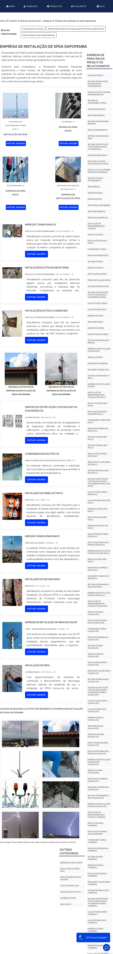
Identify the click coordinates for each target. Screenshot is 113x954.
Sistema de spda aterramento (95, 179)
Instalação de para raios (97, 241)
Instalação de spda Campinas (97, 874)
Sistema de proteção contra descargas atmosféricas (98, 146)
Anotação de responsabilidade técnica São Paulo (97, 394)
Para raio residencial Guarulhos (98, 638)
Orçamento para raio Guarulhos (98, 788)
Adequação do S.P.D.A (70, 892)
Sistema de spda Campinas (95, 858)
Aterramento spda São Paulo (99, 421)
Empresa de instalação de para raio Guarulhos (99, 762)
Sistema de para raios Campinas (98, 891)
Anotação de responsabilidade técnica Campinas (96, 814)
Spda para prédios (96, 211)
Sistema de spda (95, 261)
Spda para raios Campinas (95, 938)
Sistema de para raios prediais (98, 122)
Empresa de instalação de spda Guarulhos (99, 805)
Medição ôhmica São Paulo (97, 446)
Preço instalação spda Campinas (99, 883)
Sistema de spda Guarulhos (95, 646)
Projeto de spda (95, 234)
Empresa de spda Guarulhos (95, 718)
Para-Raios (65, 904)
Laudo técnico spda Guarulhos (97, 702)
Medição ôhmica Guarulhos (95, 655)
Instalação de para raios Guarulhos (97, 621)
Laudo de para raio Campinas (97, 921)
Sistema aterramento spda (98, 376)
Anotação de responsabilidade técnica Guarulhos (97, 603)
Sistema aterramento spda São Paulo (98, 585)
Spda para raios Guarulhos (95, 727)
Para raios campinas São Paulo (98, 568)
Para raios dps (95, 199)
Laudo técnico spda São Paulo (97, 493)
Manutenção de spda (98, 334)
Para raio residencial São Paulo (98, 429)
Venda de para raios (97, 155)
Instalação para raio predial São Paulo (98, 543)
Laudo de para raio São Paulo (99, 501)
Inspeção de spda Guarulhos (96, 735)
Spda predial (94, 186)
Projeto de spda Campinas (95, 824)
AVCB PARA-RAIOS (68, 898)
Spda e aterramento (98, 130)
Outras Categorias (69, 851)
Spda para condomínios (99, 205)
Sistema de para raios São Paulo (98, 471)
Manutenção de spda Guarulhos (98, 744)
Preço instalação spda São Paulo (99, 463)
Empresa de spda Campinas (95, 929)
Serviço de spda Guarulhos (95, 771)
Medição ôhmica (95, 268)
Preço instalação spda (99, 280)
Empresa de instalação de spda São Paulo (99, 594)
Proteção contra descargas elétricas (98, 162)
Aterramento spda (97, 249)
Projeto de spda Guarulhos (95, 613)
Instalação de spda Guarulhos (97, 663)
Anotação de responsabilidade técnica (96, 226)
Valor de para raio (96, 109)
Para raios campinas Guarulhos (98, 780)
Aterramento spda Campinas (97, 841)
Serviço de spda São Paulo (97, 560)
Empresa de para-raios (71, 862)
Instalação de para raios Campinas (97, 832)
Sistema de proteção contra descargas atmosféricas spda (98, 294)
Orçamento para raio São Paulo (98, 577)
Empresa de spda (95, 315)
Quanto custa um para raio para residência (99, 171)
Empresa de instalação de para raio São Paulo (99, 552)
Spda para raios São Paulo (97, 518)
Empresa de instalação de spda (99, 385)
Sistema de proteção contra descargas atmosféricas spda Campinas (98, 902)
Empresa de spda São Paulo (97, 510)
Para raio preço (95, 75)
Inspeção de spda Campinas (96, 946)
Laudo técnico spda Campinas (97, 913)
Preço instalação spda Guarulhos (99, 672)
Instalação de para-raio (70, 869)
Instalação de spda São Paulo (97, 454)
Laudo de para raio (97, 309)
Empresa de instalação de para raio (99, 349)
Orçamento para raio (98, 369)
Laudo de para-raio (69, 885)
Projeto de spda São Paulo (97, 404)
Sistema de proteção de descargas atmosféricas (98, 83)
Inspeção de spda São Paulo (98, 526)
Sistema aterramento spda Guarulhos (98, 796)
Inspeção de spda (96, 328)
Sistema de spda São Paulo (97, 438)
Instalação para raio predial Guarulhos (98, 752)
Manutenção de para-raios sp (71, 878)
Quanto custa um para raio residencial (99, 93)
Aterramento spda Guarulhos (97, 630)
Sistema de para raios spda (98, 137)
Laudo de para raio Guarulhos (97, 710)
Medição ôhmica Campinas (95, 866)
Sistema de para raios (98, 286)
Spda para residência (98, 217)
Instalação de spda (97, 274)
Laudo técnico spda (97, 303)
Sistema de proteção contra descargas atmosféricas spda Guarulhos (98, 691)
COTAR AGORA (15, 143)
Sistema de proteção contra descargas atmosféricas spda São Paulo (99, 482)
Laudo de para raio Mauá (33, 29)
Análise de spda (95, 193)
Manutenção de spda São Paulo (98, 535)
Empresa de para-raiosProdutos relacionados (98, 60)
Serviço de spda (95, 357)
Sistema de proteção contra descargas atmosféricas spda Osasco (76, 29)
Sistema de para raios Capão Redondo (38, 35)
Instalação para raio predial (98, 341)
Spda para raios (95, 322)
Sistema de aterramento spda (97, 101)
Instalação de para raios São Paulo (97, 412)
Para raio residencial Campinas (98, 849)
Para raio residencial (98, 255)
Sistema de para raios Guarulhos (98, 680)
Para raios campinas (98, 363)
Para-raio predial (96, 115)
